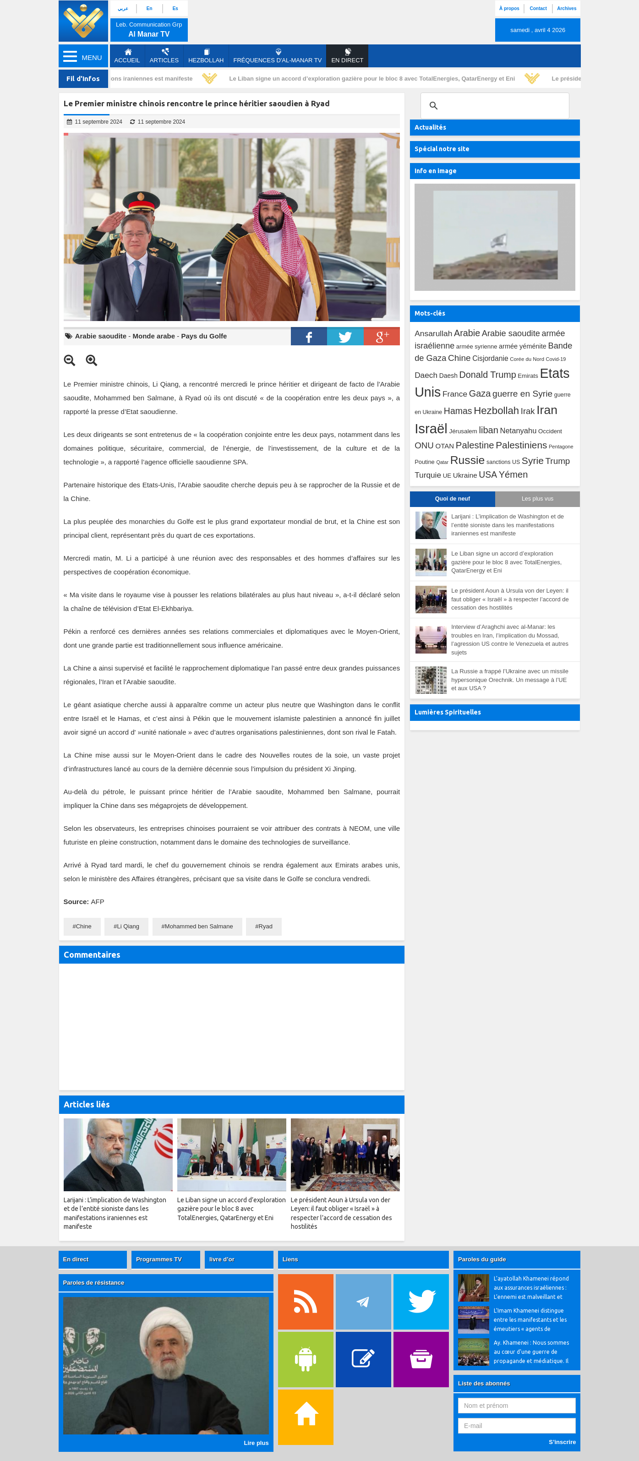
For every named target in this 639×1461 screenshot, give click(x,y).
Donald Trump (487, 375)
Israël (431, 428)
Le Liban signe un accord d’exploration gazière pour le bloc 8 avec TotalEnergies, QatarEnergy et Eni (374, 78)
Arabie (467, 333)
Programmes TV (159, 1259)
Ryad (266, 926)
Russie (467, 460)
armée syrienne (476, 346)
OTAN (444, 446)
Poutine (425, 461)
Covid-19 (556, 359)
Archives (566, 8)
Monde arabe (154, 336)
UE (447, 475)
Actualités (430, 127)
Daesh (448, 375)
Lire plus (256, 1442)
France (454, 393)
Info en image (436, 170)
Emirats (528, 375)
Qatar (442, 462)
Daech (426, 375)
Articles (164, 56)
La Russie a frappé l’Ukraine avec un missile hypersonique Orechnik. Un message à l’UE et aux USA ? (509, 680)
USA (488, 475)
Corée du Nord (527, 359)
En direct (76, 1259)
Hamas (458, 411)
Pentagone (561, 446)
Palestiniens (521, 445)
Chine (84, 926)
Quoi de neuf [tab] (452, 499)
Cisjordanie (490, 358)
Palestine (475, 445)
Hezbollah (206, 56)
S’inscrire (562, 1442)
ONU (424, 445)
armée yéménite (522, 346)
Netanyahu (518, 430)
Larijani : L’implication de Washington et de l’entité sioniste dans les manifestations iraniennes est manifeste (507, 525)
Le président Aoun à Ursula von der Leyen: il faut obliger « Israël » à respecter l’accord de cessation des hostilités (510, 599)
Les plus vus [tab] (537, 499)
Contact (538, 8)
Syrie (533, 460)
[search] (494, 105)
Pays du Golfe (204, 336)
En (150, 8)
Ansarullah (433, 333)
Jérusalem (463, 431)
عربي (123, 8)
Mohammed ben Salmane (199, 926)
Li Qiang (128, 926)
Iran (546, 410)
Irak (528, 411)
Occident (550, 431)
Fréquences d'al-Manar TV (278, 56)
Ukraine (465, 475)
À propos (509, 8)
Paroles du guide (482, 1259)
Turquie (428, 475)
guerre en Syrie (522, 393)
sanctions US (503, 462)
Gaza (480, 393)
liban (488, 430)
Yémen (513, 474)
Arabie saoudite (101, 336)
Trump (558, 461)
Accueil (127, 56)
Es (175, 8)
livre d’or (222, 1259)
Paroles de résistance (94, 1282)
